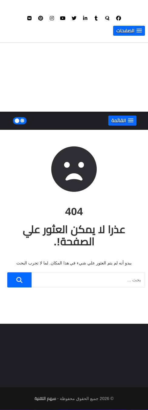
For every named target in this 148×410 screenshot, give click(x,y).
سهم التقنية (45, 398)
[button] (129, 31)
